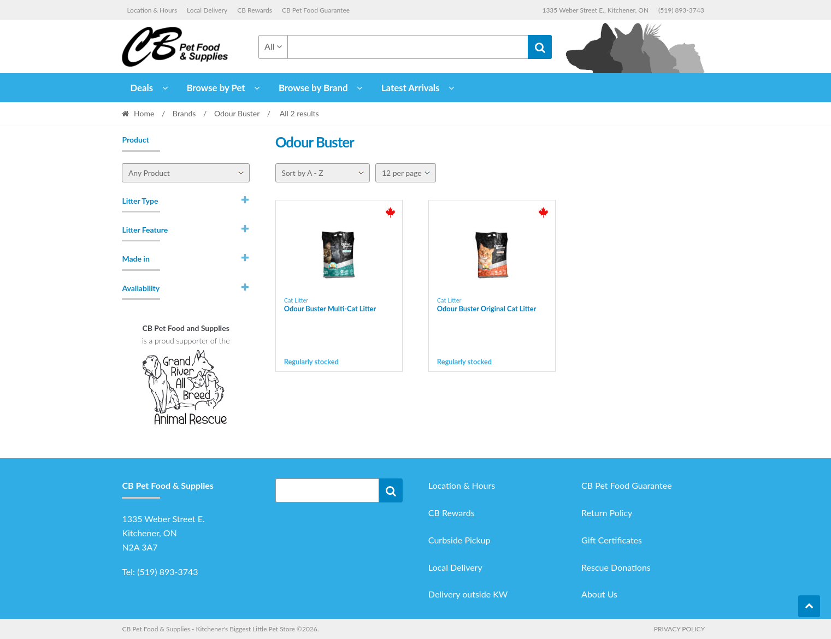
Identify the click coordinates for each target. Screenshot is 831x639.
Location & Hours (152, 10)
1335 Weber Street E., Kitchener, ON (595, 10)
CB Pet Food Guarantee (316, 10)
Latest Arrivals (410, 87)
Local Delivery (207, 10)
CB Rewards (254, 10)
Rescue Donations (616, 567)
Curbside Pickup (459, 540)
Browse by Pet (215, 87)
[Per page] (405, 172)
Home (144, 113)
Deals (141, 87)
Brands (184, 113)
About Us (599, 594)
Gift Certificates (611, 540)
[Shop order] (322, 172)
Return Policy (606, 512)
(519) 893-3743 (681, 10)
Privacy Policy (679, 629)
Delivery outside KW (468, 594)
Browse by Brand (313, 87)
